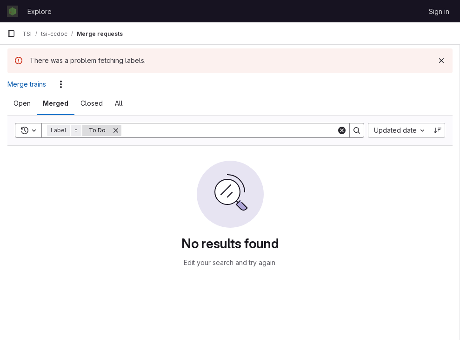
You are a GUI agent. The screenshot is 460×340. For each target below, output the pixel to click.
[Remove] (115, 130)
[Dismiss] (441, 60)
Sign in (439, 11)
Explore (39, 11)
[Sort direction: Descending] (437, 130)
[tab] (22, 103)
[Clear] (341, 130)
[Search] (229, 130)
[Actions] (60, 84)
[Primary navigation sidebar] (11, 33)
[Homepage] (12, 11)
